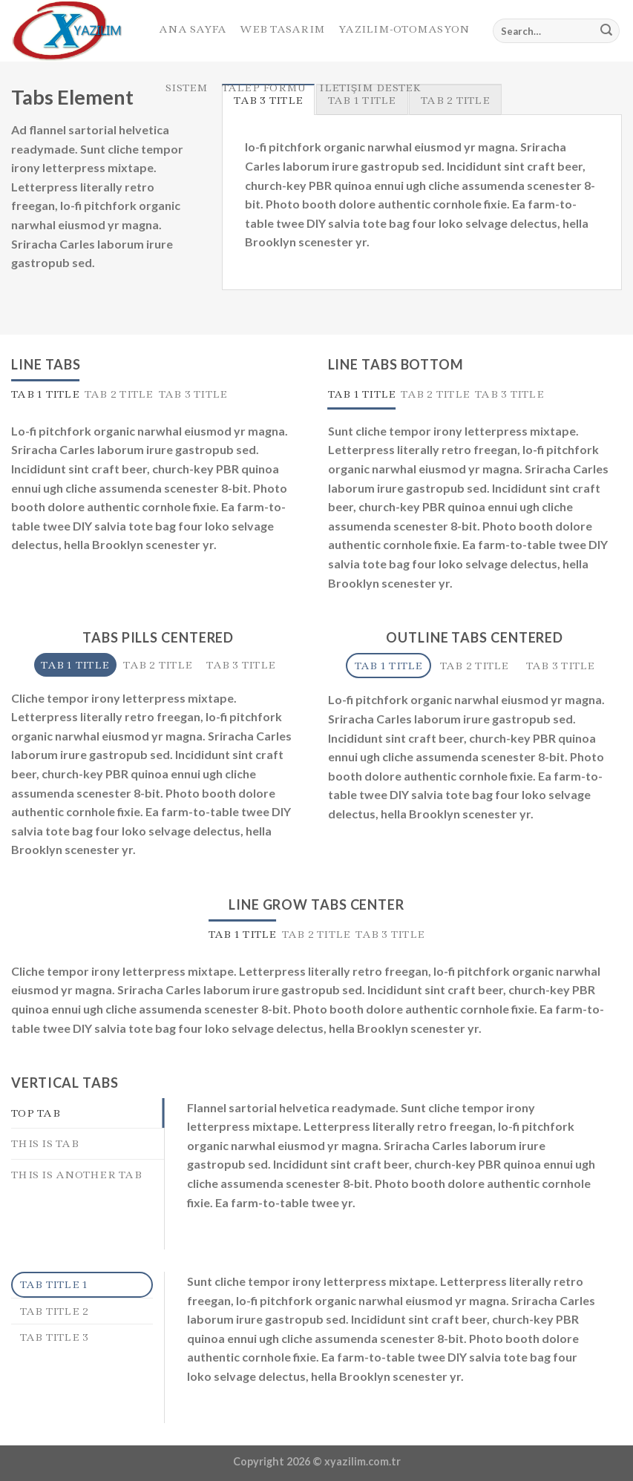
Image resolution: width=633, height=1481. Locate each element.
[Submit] (606, 31)
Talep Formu (264, 87)
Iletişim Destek (370, 87)
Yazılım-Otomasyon (403, 29)
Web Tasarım (282, 29)
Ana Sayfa (192, 29)
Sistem (187, 87)
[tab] (45, 394)
